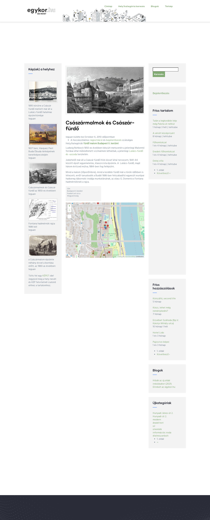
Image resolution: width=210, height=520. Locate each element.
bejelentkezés (113, 140)
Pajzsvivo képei (161, 342)
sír (154, 426)
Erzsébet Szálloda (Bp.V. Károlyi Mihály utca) (166, 322)
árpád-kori (158, 423)
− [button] (69, 210)
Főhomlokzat (160, 143)
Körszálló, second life (164, 299)
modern (157, 420)
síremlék (157, 429)
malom (93, 144)
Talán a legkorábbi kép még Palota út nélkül (165, 122)
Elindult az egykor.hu (164, 387)
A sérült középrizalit (164, 133)
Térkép (169, 6)
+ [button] (69, 206)
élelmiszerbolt (160, 436)
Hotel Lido (158, 333)
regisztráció (96, 140)
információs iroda (162, 433)
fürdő (86, 144)
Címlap (108, 6)
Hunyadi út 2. (160, 417)
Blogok (155, 6)
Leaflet (119, 256)
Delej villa (158, 161)
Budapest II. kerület (108, 144)
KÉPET (45, 276)
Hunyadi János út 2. (163, 413)
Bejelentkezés (161, 93)
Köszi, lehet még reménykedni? (162, 309)
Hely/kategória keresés (131, 6)
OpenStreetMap (130, 256)
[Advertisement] (105, 42)
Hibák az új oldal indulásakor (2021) (162, 382)
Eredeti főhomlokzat (164, 152)
